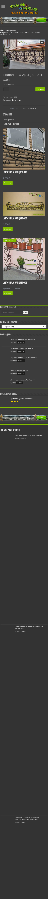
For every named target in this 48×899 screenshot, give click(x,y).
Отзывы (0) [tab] (32, 108)
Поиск (25, 313)
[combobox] (24, 326)
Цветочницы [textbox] (23, 326)
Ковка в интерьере (8, 31)
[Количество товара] (6, 89)
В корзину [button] (7, 183)
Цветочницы (24, 32)
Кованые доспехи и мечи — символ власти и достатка (27, 818)
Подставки (14, 32)
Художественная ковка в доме (28, 435)
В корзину (40, 89)
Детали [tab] (23, 108)
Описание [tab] (14, 108)
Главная (5, 30)
